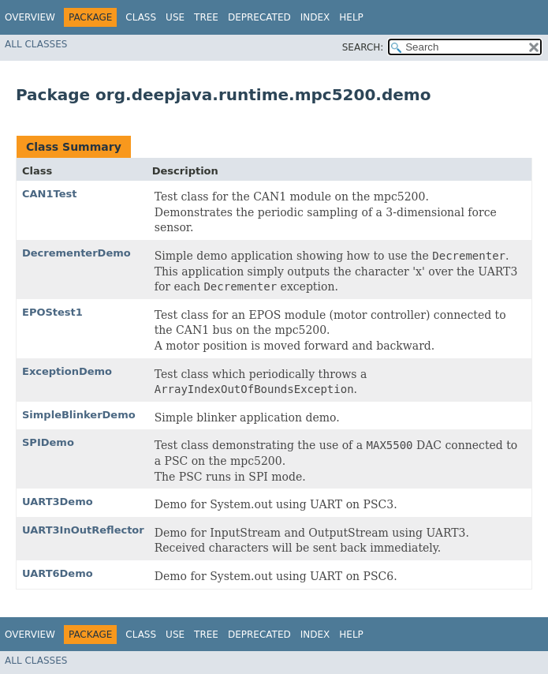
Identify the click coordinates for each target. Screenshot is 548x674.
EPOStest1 (52, 312)
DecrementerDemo (76, 253)
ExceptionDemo (67, 371)
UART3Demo (57, 501)
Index (315, 17)
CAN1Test (49, 194)
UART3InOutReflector (83, 530)
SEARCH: (363, 47)
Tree (206, 17)
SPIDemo (48, 442)
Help (351, 17)
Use (175, 17)
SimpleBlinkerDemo (79, 415)
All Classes (36, 44)
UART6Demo (57, 573)
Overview (30, 17)
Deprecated (259, 17)
